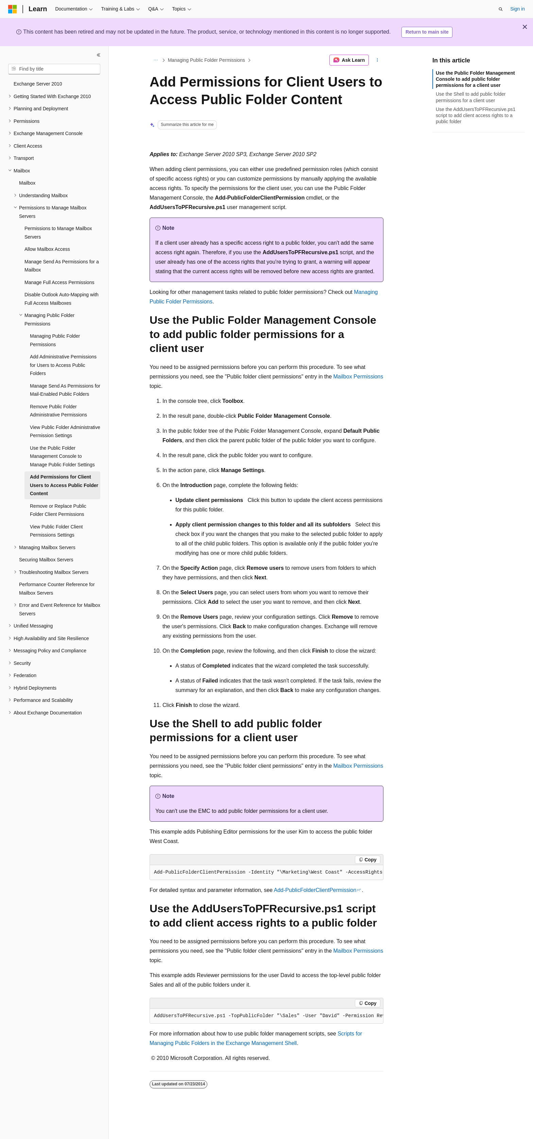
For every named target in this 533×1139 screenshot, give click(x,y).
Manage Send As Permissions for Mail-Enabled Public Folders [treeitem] (65, 390)
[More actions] (377, 60)
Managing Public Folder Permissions (206, 60)
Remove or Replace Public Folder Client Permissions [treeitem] (58, 510)
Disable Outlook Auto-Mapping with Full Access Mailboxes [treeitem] (61, 299)
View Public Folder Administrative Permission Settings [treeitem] (65, 431)
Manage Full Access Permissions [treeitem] (59, 282)
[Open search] (501, 9)
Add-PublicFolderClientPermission (315, 890)
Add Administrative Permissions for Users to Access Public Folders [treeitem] (63, 365)
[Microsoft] (12, 9)
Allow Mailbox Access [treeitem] (47, 249)
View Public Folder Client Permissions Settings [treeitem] (56, 531)
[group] (266, 872)
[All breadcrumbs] (155, 60)
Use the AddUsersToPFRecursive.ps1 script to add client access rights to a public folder (475, 115)
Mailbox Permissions (358, 376)
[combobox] (54, 69)
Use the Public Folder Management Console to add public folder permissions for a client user (475, 79)
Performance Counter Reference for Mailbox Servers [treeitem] (57, 589)
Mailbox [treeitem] (27, 183)
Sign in (517, 9)
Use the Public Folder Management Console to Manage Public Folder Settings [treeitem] (62, 456)
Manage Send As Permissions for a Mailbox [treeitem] (61, 266)
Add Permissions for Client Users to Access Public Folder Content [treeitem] (64, 485)
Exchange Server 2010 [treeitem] (38, 84)
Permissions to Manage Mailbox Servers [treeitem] (58, 233)
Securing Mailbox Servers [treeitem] (46, 559)
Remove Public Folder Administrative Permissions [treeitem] (58, 411)
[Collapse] (98, 55)
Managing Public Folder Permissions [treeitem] (55, 340)
